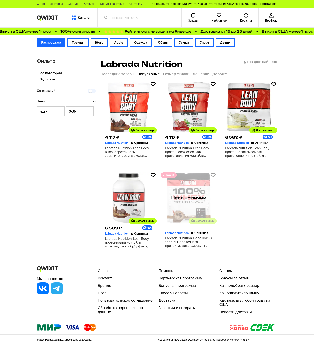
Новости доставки (235, 312)
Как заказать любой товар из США (244, 302)
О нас (41, 4)
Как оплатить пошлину (239, 293)
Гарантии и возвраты (177, 308)
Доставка (56, 4)
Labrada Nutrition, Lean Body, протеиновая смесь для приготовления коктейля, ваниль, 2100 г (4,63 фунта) (247, 152)
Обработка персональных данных (120, 310)
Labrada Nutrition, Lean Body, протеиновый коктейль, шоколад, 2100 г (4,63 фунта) (127, 242)
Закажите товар (211, 4)
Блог (102, 293)
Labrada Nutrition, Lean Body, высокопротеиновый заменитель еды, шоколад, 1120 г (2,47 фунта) (127, 152)
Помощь (166, 271)
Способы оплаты (173, 293)
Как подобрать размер (239, 285)
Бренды (73, 4)
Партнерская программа (180, 278)
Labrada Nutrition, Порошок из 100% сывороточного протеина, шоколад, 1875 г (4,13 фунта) (188, 242)
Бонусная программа (177, 285)
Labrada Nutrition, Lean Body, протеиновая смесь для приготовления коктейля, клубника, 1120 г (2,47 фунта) (187, 152)
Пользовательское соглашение (125, 300)
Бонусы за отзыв (112, 4)
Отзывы (89, 4)
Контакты (136, 4)
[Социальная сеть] (43, 288)
